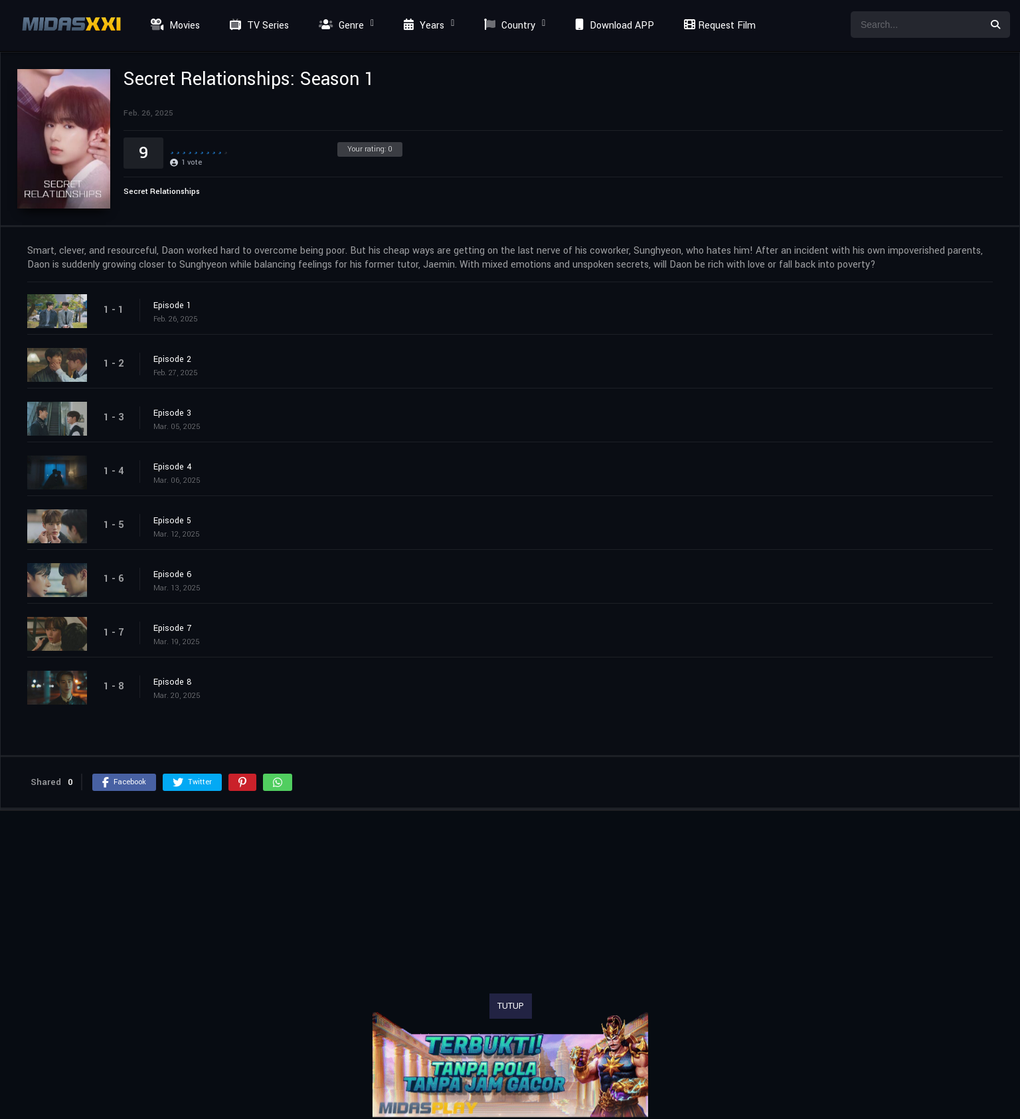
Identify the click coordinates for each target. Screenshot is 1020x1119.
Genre (339, 26)
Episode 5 (172, 521)
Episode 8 (172, 682)
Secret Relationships (162, 191)
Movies (173, 26)
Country (508, 26)
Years (422, 26)
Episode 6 (172, 574)
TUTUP (510, 1006)
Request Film (718, 26)
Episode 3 (172, 413)
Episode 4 (172, 467)
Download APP (613, 26)
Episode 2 (172, 359)
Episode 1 (172, 305)
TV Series (257, 26)
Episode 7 (172, 628)
